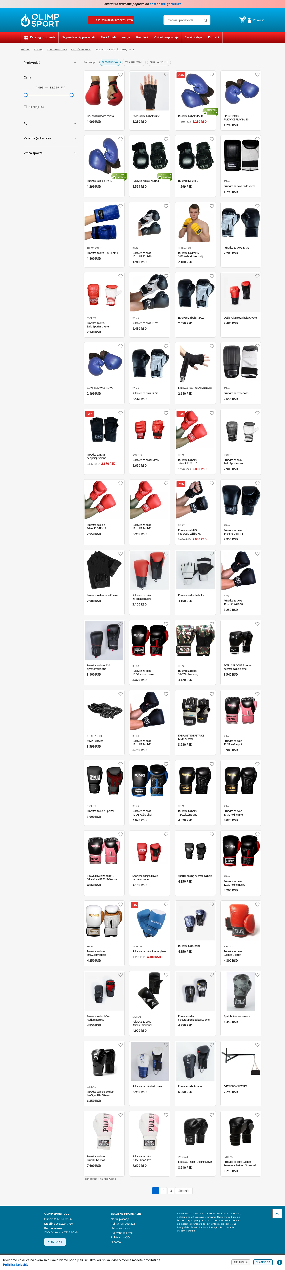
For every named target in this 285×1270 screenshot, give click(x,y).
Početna (25, 49)
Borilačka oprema (81, 49)
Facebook (254, 4)
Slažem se (263, 1262)
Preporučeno (110, 62)
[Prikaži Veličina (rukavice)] (75, 138)
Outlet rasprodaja (166, 37)
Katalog (38, 49)
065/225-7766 (124, 20)
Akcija (126, 37)
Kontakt (213, 37)
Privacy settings (280, 1262)
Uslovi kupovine (120, 1228)
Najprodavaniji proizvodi (78, 37)
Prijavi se (258, 20)
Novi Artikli (108, 37)
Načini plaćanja (120, 1219)
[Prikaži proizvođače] (75, 62)
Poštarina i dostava (123, 1223)
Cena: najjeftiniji (134, 62)
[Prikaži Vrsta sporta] (75, 153)
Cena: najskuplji (159, 62)
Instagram (262, 4)
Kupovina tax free (122, 1233)
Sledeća (183, 1191)
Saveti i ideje (193, 37)
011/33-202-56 (62, 1219)
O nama (116, 1242)
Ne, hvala (241, 1262)
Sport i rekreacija (57, 49)
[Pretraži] (205, 20)
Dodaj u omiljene (120, 74)
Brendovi (142, 37)
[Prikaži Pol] (75, 123)
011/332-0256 (104, 20)
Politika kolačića (121, 1237)
